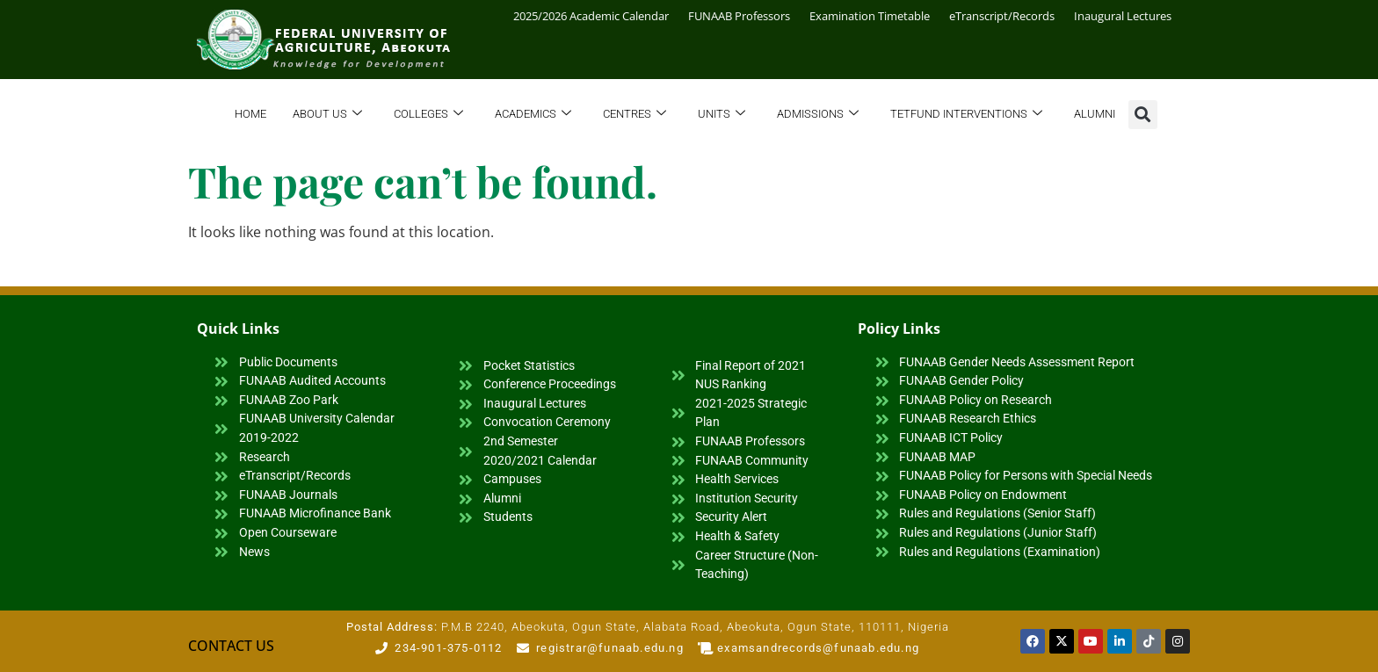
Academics (533, 114)
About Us (327, 114)
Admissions (818, 114)
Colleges (428, 114)
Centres (634, 114)
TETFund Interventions (966, 114)
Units (721, 114)
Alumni (1094, 113)
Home (250, 113)
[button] (1142, 114)
